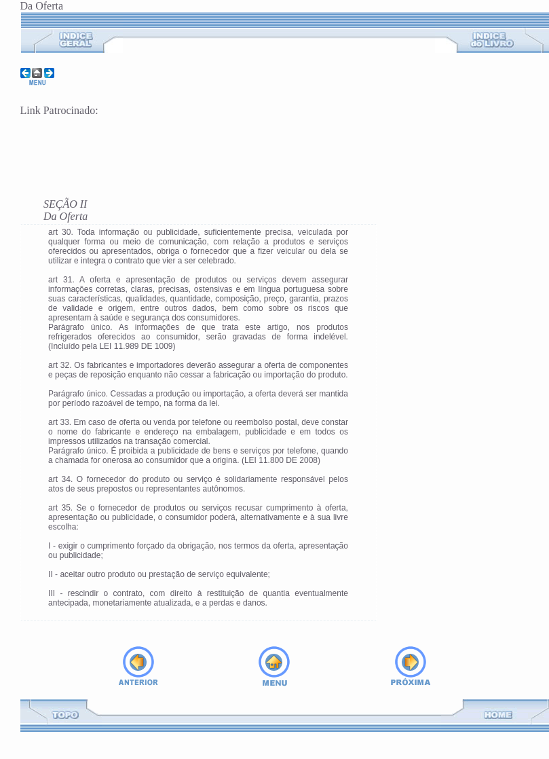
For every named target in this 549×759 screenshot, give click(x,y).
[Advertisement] (179, 149)
